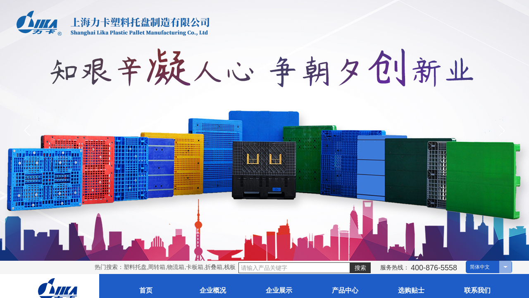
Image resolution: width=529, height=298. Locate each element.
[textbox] (294, 267)
